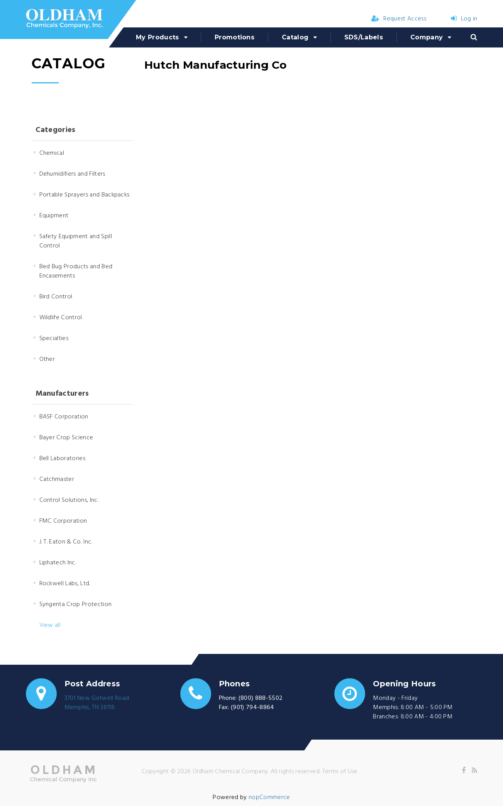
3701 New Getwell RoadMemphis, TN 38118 (96, 703)
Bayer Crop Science (66, 438)
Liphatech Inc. (57, 563)
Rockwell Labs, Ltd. (64, 584)
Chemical (51, 153)
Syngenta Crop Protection (75, 604)
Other (47, 359)
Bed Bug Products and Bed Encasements (76, 271)
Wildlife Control (60, 318)
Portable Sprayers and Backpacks (84, 195)
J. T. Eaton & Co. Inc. (65, 542)
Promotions (234, 37)
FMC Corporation (63, 521)
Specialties (54, 339)
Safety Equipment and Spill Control (75, 241)
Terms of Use (340, 772)
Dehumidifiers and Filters (72, 174)
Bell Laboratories (62, 459)
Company (426, 37)
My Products (157, 37)
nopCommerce (269, 797)
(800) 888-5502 (261, 698)
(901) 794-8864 (252, 708)
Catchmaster (57, 479)
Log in (464, 19)
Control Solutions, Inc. (68, 500)
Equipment (54, 216)
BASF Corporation (63, 417)
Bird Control (56, 297)
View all (50, 625)
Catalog (295, 37)
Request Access (398, 19)
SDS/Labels (363, 37)
